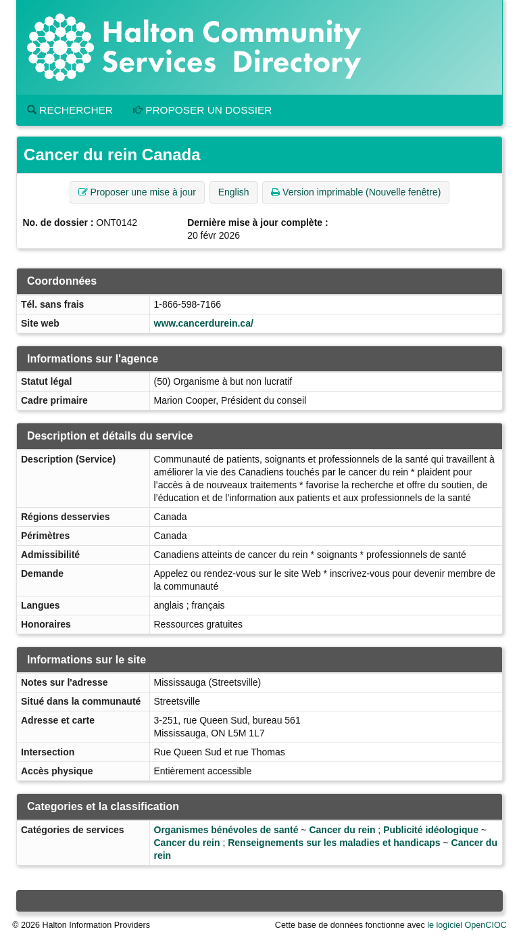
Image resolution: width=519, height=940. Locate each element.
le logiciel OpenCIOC (467, 925)
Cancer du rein (342, 829)
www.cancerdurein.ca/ (203, 323)
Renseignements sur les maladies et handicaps (334, 842)
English (233, 192)
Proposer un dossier (202, 110)
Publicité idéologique (430, 829)
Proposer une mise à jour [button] (137, 192)
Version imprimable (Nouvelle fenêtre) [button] (356, 192)
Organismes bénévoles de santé (226, 829)
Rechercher (70, 110)
